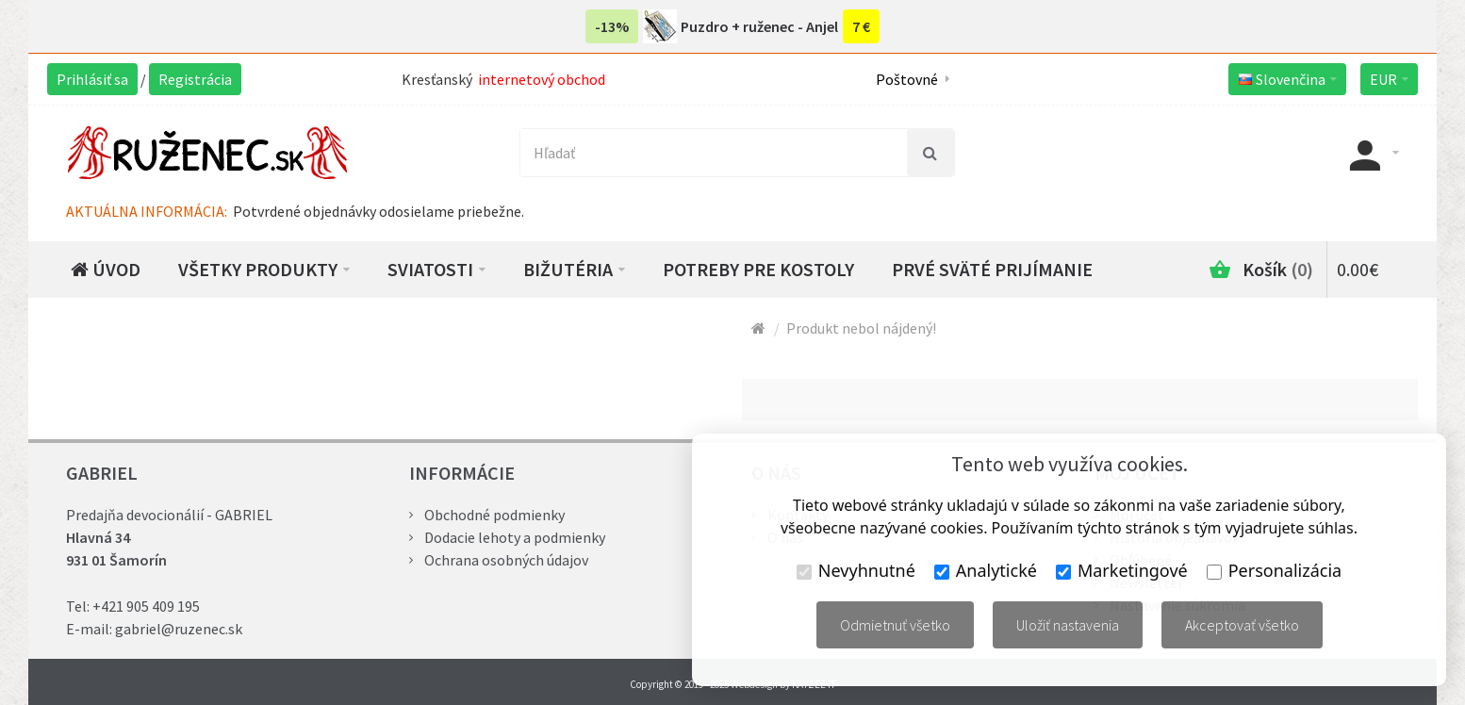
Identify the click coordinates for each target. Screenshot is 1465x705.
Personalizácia (1274, 570)
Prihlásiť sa (92, 79)
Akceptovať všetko (1242, 624)
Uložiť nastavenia (1067, 624)
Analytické (985, 570)
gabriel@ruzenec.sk (178, 628)
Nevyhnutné (856, 570)
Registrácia (195, 79)
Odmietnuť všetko (895, 624)
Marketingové (1122, 570)
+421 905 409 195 (146, 606)
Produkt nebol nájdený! (861, 328)
